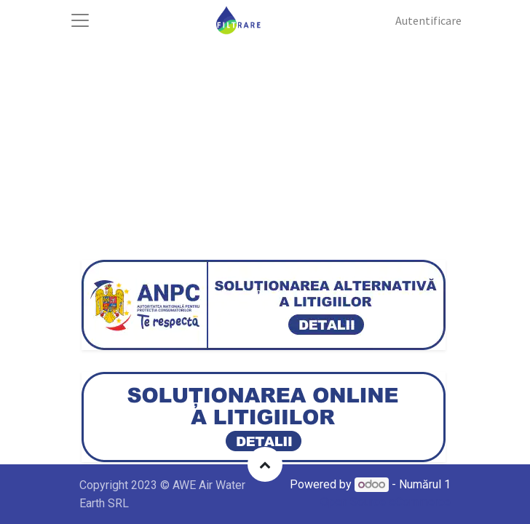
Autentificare (428, 20)
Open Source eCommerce (385, 502)
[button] (265, 464)
